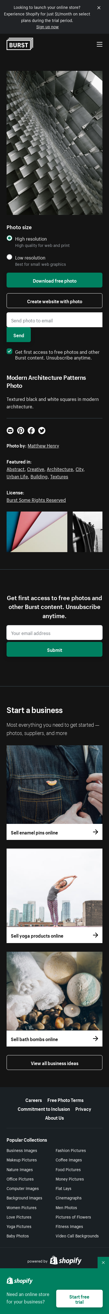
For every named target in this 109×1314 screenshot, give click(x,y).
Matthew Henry (43, 445)
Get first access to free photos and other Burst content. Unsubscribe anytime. (53, 354)
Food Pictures (68, 1169)
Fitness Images (69, 1226)
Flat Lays (63, 1188)
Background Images (24, 1197)
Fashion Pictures (71, 1150)
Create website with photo (54, 300)
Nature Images (20, 1169)
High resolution (31, 238)
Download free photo (54, 280)
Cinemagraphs (69, 1197)
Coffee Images (69, 1159)
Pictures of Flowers (73, 1216)
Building (39, 476)
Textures (59, 476)
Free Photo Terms (65, 1099)
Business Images (22, 1150)
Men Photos (66, 1207)
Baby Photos (18, 1235)
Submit (54, 649)
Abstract (16, 468)
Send (18, 334)
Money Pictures (70, 1178)
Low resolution (30, 257)
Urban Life (17, 476)
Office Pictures (20, 1178)
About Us (54, 1117)
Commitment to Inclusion (44, 1108)
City (79, 468)
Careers (33, 1099)
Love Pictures (19, 1216)
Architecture (60, 468)
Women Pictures (22, 1207)
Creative (35, 468)
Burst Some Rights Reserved (36, 499)
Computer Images (23, 1188)
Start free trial (79, 1298)
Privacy (83, 1108)
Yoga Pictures (19, 1226)
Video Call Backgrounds (77, 1235)
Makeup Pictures (22, 1159)
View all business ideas (54, 1062)
